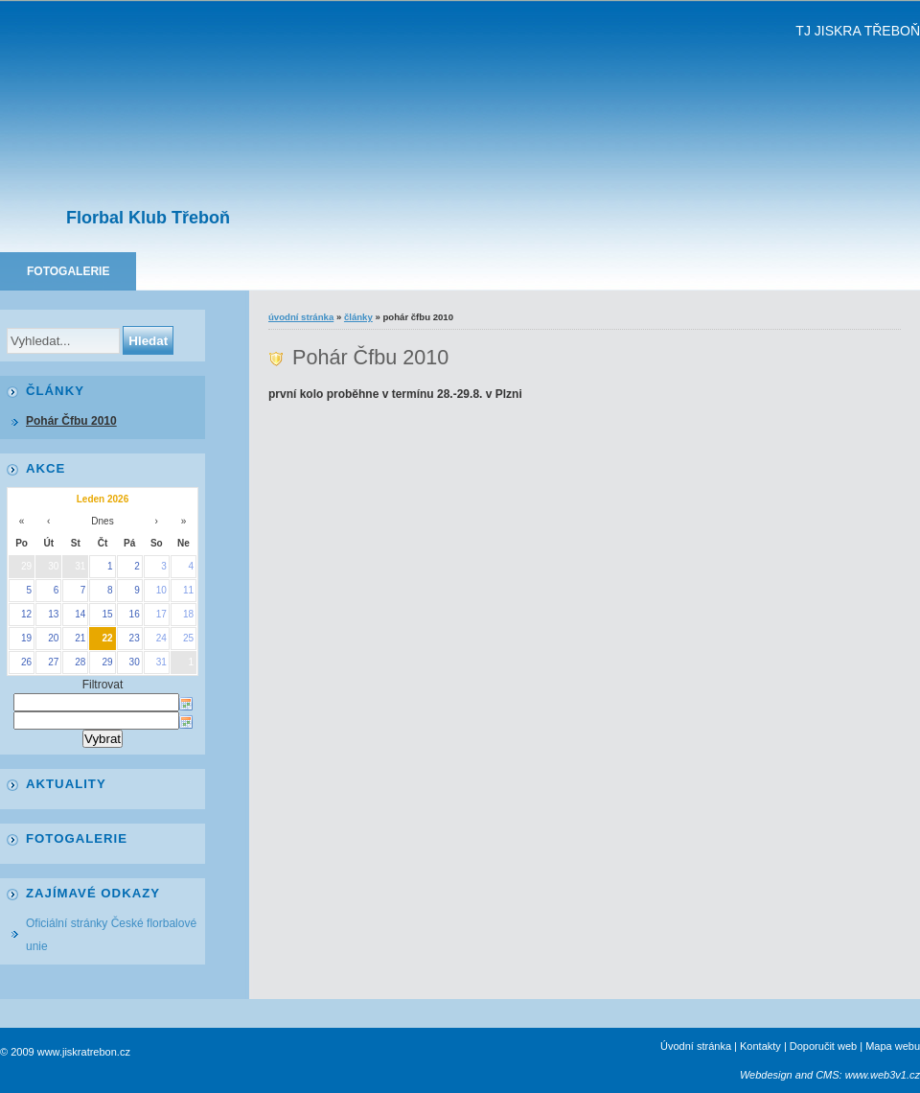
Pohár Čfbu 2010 (71, 421)
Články (358, 317)
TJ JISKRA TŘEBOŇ (857, 30)
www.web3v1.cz (882, 1075)
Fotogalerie (68, 271)
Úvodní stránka (301, 317)
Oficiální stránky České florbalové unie (111, 935)
